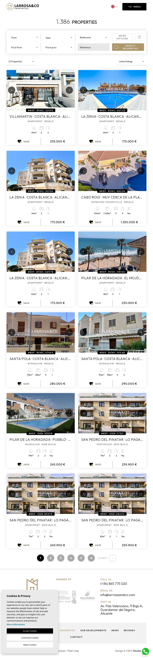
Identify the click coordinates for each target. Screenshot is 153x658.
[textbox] (25, 37)
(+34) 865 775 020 (113, 584)
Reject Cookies (29, 644)
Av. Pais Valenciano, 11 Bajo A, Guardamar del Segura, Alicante (121, 610)
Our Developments (93, 630)
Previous (10, 90)
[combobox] (25, 37)
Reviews (129, 630)
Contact (76, 637)
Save (23, 141)
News (115, 630)
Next (69, 90)
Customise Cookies (29, 637)
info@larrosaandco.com (117, 595)
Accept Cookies (30, 631)
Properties (67, 630)
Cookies (61, 650)
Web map (73, 650)
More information (16, 624)
